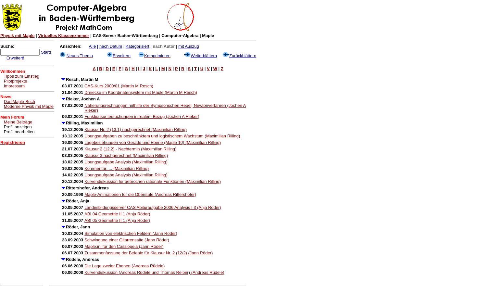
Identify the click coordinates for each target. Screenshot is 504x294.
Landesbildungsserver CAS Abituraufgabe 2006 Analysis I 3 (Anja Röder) (152, 207)
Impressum (14, 85)
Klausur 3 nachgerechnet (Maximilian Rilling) (126, 155)
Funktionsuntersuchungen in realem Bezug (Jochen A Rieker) (141, 116)
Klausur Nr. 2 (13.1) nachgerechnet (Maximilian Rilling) (135, 129)
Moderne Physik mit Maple (29, 106)
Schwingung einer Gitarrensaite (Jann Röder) (126, 239)
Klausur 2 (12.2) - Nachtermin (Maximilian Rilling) (130, 149)
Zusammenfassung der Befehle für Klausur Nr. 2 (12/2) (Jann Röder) (148, 252)
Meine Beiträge (18, 122)
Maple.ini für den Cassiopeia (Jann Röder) (124, 246)
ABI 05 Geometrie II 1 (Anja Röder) (117, 220)
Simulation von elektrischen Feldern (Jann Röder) (130, 233)
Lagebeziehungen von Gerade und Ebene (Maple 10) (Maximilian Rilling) (152, 142)
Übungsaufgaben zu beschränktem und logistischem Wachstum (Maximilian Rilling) (162, 136)
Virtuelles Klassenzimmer (63, 35)
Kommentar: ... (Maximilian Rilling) (116, 168)
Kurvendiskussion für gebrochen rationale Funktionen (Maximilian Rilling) (152, 181)
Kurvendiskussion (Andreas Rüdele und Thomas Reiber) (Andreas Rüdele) (154, 272)
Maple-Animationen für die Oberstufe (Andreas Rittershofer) (140, 194)
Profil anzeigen (18, 126)
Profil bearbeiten (19, 131)
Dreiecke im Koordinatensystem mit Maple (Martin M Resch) (140, 92)
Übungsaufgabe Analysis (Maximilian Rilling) (126, 162)
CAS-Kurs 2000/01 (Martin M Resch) (118, 85)
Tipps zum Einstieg (21, 76)
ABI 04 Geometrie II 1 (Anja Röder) (117, 213)
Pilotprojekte (15, 81)
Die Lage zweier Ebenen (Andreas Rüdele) (124, 265)
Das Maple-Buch (19, 101)
